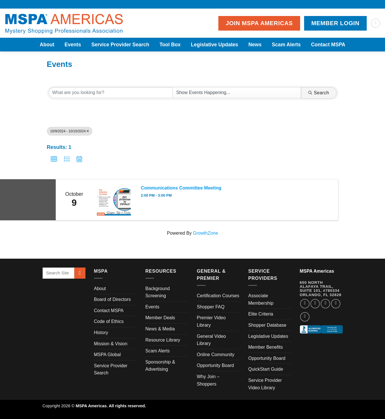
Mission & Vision (110, 343)
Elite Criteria (260, 314)
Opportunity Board (215, 365)
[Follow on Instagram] (315, 303)
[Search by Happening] (236, 92)
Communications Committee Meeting (181, 187)
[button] (54, 159)
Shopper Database (267, 325)
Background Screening (157, 292)
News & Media (160, 328)
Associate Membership (261, 299)
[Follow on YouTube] (305, 317)
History (101, 332)
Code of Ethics (109, 321)
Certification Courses (218, 295)
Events (73, 44)
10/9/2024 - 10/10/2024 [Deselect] (69, 131)
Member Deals (160, 317)
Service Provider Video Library (265, 384)
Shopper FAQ (211, 306)
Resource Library (162, 340)
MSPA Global (107, 354)
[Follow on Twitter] (325, 303)
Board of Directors (112, 299)
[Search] (375, 23)
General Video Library (211, 340)
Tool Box (170, 44)
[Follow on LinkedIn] (335, 303)
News (255, 44)
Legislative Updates (214, 44)
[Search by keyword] (111, 92)
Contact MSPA (328, 44)
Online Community (216, 354)
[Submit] (79, 273)
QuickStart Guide (265, 369)
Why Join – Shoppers (208, 380)
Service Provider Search (120, 44)
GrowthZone (205, 233)
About (47, 44)
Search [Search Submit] (318, 92)
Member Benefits (265, 347)
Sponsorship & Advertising (160, 366)
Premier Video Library (211, 321)
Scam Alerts (286, 44)
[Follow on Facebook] (305, 303)
